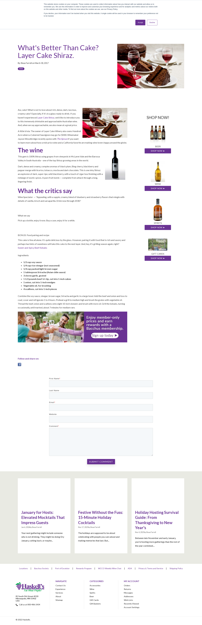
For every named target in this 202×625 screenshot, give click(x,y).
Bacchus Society (41, 568)
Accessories (95, 585)
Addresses (128, 596)
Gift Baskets (95, 603)
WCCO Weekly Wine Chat (109, 568)
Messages (128, 593)
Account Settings (131, 607)
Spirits (92, 593)
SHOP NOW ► (158, 151)
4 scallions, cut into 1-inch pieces (40, 289)
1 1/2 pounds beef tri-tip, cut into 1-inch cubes (47, 279)
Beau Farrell (26, 63)
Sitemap (59, 600)
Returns (127, 589)
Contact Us (61, 585)
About (58, 596)
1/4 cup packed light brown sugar (40, 268)
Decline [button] (152, 23)
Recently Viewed (131, 603)
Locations (23, 568)
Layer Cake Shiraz (45, 117)
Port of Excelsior (62, 568)
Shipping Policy (176, 568)
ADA (130, 568)
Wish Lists (128, 600)
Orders (127, 585)
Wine (21, 69)
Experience (60, 589)
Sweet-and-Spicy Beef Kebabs (32, 247)
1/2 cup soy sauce (32, 262)
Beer (92, 596)
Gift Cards (94, 600)
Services (59, 593)
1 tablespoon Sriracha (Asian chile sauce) (44, 272)
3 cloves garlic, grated (34, 275)
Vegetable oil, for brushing (37, 285)
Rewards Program (84, 568)
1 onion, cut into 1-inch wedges (39, 282)
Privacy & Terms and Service (150, 568)
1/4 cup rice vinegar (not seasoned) (41, 265)
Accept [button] (140, 23)
